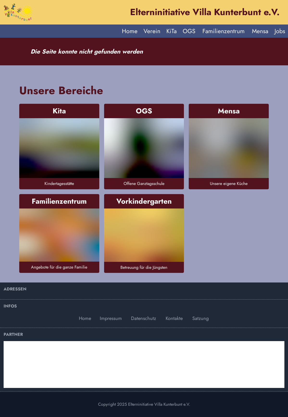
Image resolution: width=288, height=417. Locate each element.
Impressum (111, 318)
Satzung (200, 318)
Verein (152, 31)
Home (130, 31)
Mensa (260, 31)
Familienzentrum (223, 31)
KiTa (171, 31)
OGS (189, 31)
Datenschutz (143, 318)
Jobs (280, 31)
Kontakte (174, 318)
